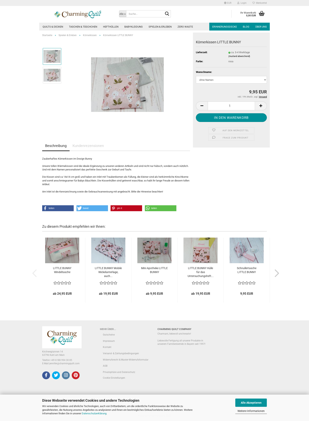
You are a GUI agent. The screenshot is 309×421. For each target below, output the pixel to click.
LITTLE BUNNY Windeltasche (62, 270)
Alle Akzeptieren (251, 402)
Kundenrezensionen (88, 146)
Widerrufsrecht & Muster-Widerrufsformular (125, 359)
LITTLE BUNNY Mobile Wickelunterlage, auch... (108, 272)
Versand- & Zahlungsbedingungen (121, 353)
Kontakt (107, 347)
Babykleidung (133, 26)
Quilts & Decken (53, 26)
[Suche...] (122, 13)
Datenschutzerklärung (94, 413)
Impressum (109, 341)
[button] (227, 3)
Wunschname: (204, 72)
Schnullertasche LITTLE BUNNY (246, 270)
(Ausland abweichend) (239, 56)
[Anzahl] (231, 105)
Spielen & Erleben (160, 26)
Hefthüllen (110, 26)
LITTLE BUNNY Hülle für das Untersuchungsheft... (201, 272)
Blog (246, 26)
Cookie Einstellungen (114, 377)
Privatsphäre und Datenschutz (119, 372)
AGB (105, 365)
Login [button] (242, 3)
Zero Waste (185, 26)
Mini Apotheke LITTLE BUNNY (154, 270)
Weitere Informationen (251, 411)
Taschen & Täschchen (83, 26)
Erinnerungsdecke (224, 26)
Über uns (261, 26)
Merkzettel (259, 3)
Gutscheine (109, 334)
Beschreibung (56, 146)
